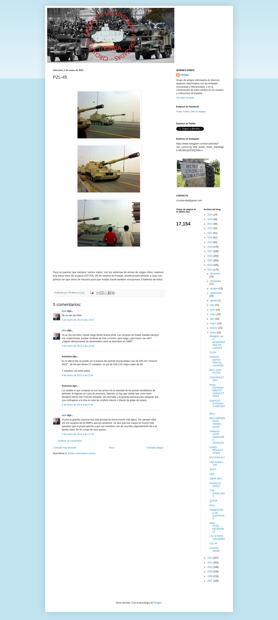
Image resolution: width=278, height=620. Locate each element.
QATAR (213, 500)
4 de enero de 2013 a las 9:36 (77, 404)
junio (213, 309)
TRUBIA (184, 75)
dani (64, 311)
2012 (210, 557)
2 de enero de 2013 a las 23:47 (78, 320)
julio (212, 305)
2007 (210, 580)
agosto (214, 300)
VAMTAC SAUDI (215, 549)
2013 (210, 269)
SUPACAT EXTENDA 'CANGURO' (217, 405)
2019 (210, 242)
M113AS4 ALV (217, 457)
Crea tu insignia (198, 111)
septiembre (216, 293)
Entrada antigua (155, 447)
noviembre (215, 281)
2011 (210, 562)
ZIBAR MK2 (216, 478)
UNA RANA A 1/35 (216, 463)
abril (212, 319)
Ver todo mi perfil (185, 97)
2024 (210, 219)
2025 (210, 214)
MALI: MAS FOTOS (215, 371)
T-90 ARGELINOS (217, 493)
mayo (213, 314)
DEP (212, 474)
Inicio (111, 447)
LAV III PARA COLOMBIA (217, 537)
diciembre (215, 273)
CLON (213, 352)
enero (213, 332)
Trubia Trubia (182, 111)
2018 (210, 246)
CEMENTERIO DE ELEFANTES (217, 514)
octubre (214, 288)
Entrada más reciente (65, 447)
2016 (210, 256)
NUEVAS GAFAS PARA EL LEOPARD (216, 361)
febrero (214, 328)
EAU (212, 505)
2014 (210, 265)
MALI (212, 413)
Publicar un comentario (70, 440)
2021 (210, 233)
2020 (210, 237)
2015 (210, 260)
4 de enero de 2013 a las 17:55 (78, 434)
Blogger (158, 602)
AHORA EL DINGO (215, 484)
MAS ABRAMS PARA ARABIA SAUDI (217, 422)
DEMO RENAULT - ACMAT (217, 450)
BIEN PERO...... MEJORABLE (217, 527)
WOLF (213, 469)
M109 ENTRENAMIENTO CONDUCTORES (217, 391)
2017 (210, 251)
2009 (210, 571)
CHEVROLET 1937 (217, 379)
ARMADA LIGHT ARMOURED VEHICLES (217, 437)
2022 (210, 228)
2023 (210, 223)
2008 (210, 576)
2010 (210, 567)
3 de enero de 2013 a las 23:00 (78, 346)
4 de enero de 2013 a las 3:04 (77, 375)
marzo (213, 323)
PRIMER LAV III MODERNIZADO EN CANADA (217, 342)
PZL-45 (213, 543)
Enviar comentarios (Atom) (82, 453)
